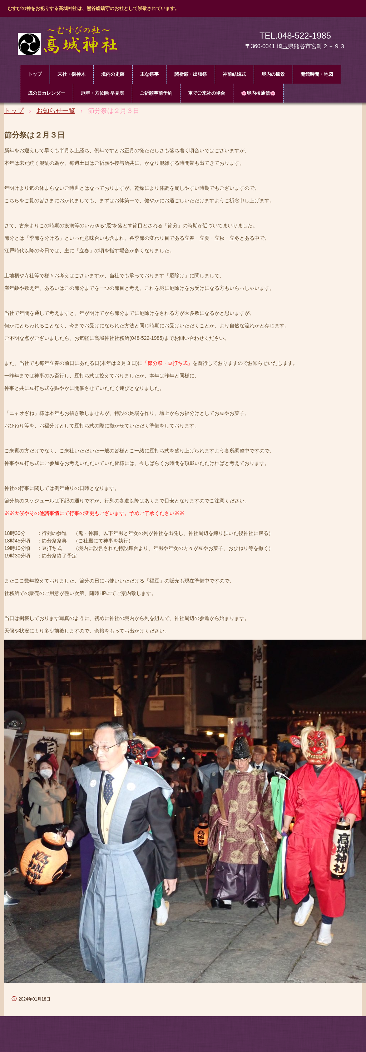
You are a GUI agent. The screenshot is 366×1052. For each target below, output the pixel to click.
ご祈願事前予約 (156, 93)
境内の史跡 (112, 74)
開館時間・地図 (317, 74)
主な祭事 (149, 74)
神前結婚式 (234, 74)
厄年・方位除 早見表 (102, 93)
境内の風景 (273, 74)
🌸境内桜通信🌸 (258, 93)
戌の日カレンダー (46, 93)
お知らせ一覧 (55, 110)
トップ (35, 74)
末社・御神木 (71, 74)
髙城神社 (72, 42)
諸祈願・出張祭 (190, 74)
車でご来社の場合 (206, 93)
